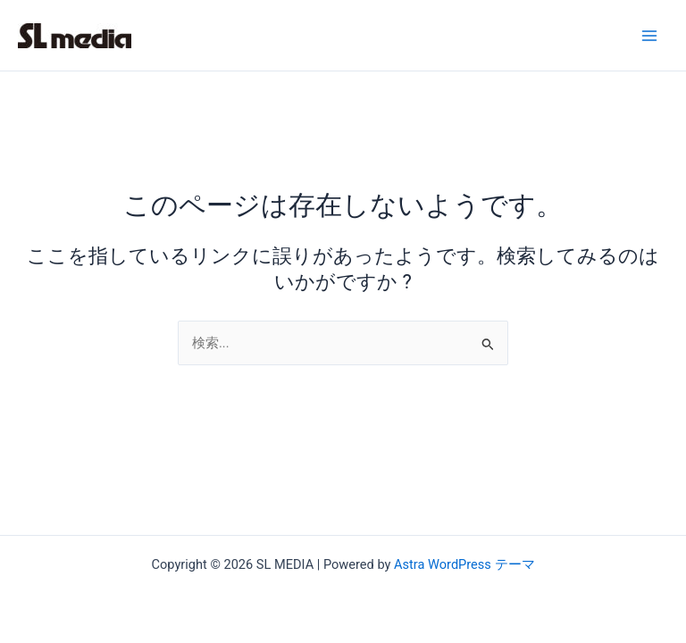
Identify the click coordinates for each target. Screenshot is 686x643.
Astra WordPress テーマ (464, 564)
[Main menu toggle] (649, 35)
